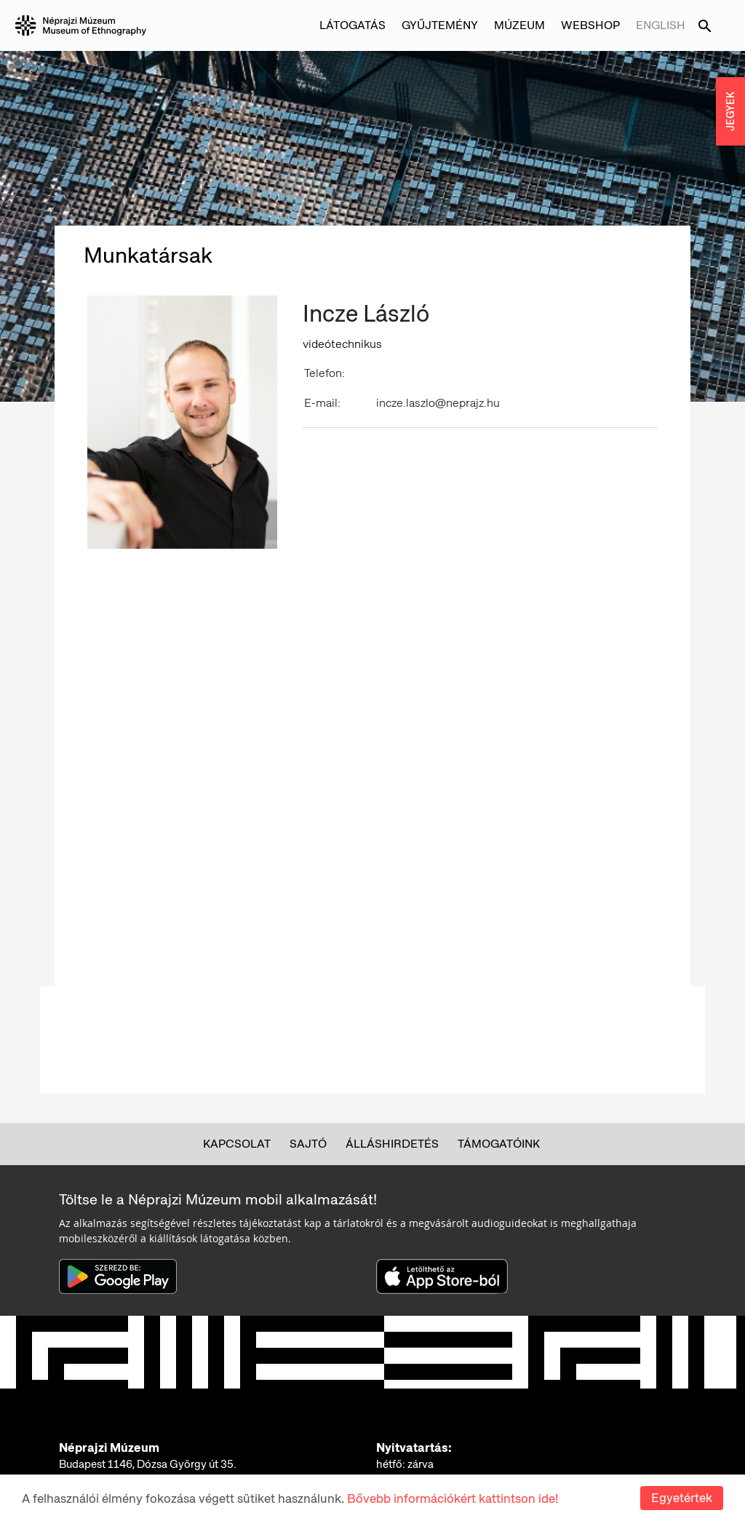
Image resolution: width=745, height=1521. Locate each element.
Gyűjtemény (440, 25)
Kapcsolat (237, 1143)
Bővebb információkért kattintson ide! (452, 1498)
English (660, 25)
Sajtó (308, 1143)
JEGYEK (730, 111)
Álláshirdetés (392, 1143)
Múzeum (519, 25)
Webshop (590, 25)
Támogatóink (499, 1143)
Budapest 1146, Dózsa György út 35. (147, 1464)
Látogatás (352, 25)
